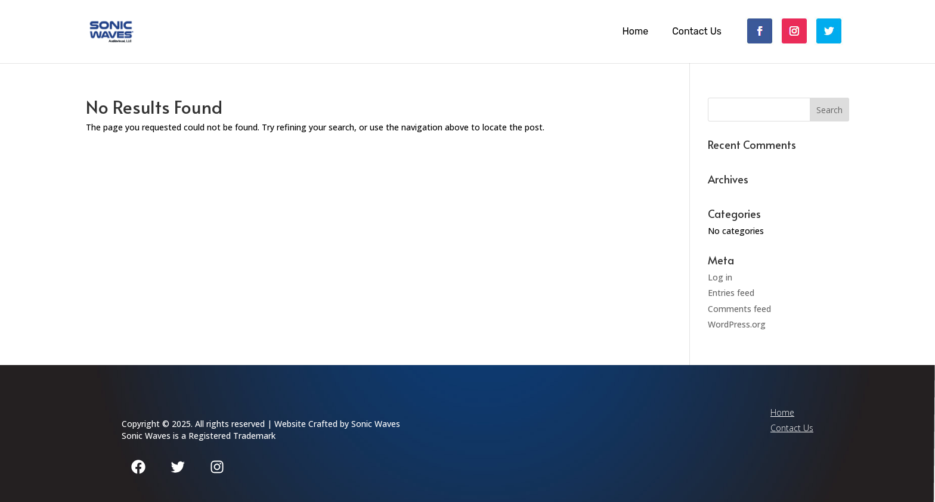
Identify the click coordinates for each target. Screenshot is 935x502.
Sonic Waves (375, 423)
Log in (720, 277)
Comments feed (739, 308)
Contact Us (697, 31)
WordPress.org (737, 324)
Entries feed (731, 292)
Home (635, 31)
